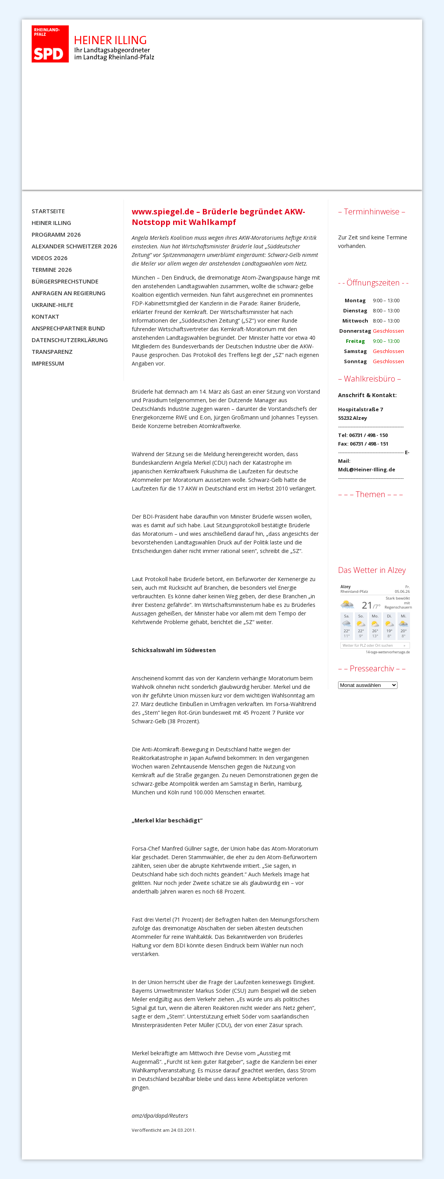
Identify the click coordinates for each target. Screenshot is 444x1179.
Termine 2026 (52, 269)
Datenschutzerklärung (70, 340)
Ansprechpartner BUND (68, 328)
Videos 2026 (50, 258)
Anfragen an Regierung (69, 293)
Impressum (48, 363)
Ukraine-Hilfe (52, 305)
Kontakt (45, 316)
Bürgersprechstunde (65, 281)
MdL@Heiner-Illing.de (366, 469)
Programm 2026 (56, 234)
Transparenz (52, 351)
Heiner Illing (51, 223)
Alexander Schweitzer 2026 (74, 246)
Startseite (48, 211)
